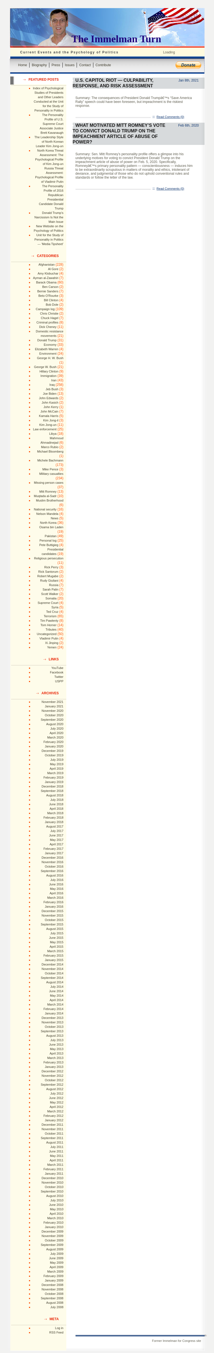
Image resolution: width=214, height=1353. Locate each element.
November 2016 (52, 862)
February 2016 (53, 902)
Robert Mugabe (48, 576)
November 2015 (52, 915)
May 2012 (56, 1102)
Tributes (50, 629)
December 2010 (52, 1178)
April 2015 (57, 946)
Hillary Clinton (49, 371)
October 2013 (54, 1026)
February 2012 (53, 1115)
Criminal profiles (48, 322)
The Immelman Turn (116, 39)
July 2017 (56, 831)
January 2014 (54, 1013)
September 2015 (52, 924)
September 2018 (52, 790)
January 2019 (54, 782)
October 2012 (54, 1080)
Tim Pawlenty (49, 620)
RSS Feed (56, 1332)
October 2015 (54, 920)
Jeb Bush (52, 389)
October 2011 (54, 1133)
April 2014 (57, 1000)
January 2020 (54, 746)
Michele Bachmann (50, 460)
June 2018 (56, 804)
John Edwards (49, 398)
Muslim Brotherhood (49, 500)
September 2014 (52, 977)
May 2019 (56, 764)
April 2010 (57, 1213)
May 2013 (56, 1049)
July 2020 (56, 728)
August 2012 (55, 1089)
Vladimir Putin (49, 638)
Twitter (58, 676)
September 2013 (52, 1031)
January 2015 (54, 960)
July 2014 (56, 986)
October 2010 (54, 1187)
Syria (54, 607)
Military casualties (51, 473)
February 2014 (53, 1009)
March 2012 (55, 1111)
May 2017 (56, 839)
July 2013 (56, 1040)
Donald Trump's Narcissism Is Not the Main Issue (49, 217)
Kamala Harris (49, 416)
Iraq (52, 384)
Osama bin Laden (51, 527)
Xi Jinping (52, 643)
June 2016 (56, 884)
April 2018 (57, 808)
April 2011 (57, 1160)
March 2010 (55, 1218)
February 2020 (53, 742)
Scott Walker (50, 594)
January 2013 (54, 1066)
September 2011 (52, 1138)
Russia (54, 585)
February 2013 (53, 1062)
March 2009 (55, 1271)
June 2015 (56, 937)
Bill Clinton (51, 300)
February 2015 (53, 955)
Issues (70, 65)
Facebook (56, 672)
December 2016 (52, 857)
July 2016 (56, 880)
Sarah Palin (51, 589)
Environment (48, 353)
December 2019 (52, 750)
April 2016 (57, 893)
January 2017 (54, 853)
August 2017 (55, 826)
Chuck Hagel (50, 318)
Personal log (48, 540)
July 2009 (56, 1253)
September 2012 (52, 1084)
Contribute (103, 65)
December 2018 (52, 786)
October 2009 (54, 1240)
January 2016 (54, 906)
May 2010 (56, 1209)
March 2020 (55, 737)
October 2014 (54, 973)
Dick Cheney (47, 327)
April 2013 (57, 1053)
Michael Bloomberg (50, 451)
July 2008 (56, 1307)
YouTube (57, 668)
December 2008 (52, 1285)
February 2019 (53, 777)
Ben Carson (50, 286)
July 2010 (56, 1200)
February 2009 (53, 1276)
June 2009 (56, 1258)
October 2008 (54, 1293)
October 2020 (54, 715)
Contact (85, 65)
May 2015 (56, 942)
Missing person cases (49, 482)
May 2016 (56, 888)
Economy (50, 344)
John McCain (49, 411)
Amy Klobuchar (48, 273)
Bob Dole (52, 304)
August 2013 (55, 1035)
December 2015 (52, 911)
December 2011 (52, 1124)
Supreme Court (48, 602)
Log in (59, 1328)
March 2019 (55, 773)
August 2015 (55, 928)
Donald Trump (47, 340)
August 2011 (55, 1142)
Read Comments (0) (170, 116)
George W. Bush (45, 367)
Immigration (48, 375)
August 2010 (55, 1196)
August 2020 (55, 724)
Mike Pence (50, 469)
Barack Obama (46, 282)
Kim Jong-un (48, 424)
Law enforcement (44, 429)
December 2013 (52, 1017)
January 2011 (54, 1173)
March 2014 (55, 1004)
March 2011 (55, 1164)
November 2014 (52, 969)
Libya (53, 433)
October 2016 (54, 866)
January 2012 (54, 1120)
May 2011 (56, 1155)
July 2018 (56, 799)
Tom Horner (48, 625)
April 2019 (57, 768)
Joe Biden (50, 393)
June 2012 (56, 1098)
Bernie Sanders (48, 291)
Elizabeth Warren (47, 349)
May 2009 (56, 1262)
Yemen (52, 647)
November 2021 (52, 701)
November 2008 (52, 1289)
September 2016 (52, 871)
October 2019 (54, 755)
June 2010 (56, 1204)
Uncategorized (47, 634)
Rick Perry (51, 567)
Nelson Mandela (47, 513)
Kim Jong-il (50, 420)
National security (45, 509)
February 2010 (53, 1222)
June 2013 (56, 1044)
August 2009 (55, 1249)
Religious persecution (48, 558)
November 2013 (52, 1022)
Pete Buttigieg (49, 545)
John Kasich (50, 402)
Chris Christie (49, 313)
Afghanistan (46, 264)
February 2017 (53, 848)
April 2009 (57, 1267)
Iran (54, 380)
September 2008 (52, 1298)
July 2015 (56, 933)
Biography (39, 65)
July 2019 (56, 759)
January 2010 (54, 1227)
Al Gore (53, 269)
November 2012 (52, 1075)
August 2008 (55, 1302)
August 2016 (55, 875)
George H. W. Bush (50, 358)
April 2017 (57, 844)
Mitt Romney (48, 491)
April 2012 (57, 1106)
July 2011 (56, 1147)
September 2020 (52, 719)
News (55, 518)
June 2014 (56, 991)
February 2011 (53, 1169)
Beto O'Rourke (48, 295)
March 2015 (55, 951)
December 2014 (52, 964)
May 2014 (56, 995)
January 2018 (54, 822)
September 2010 (52, 1191)
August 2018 (55, 795)
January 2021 (54, 706)
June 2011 (56, 1151)
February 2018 (53, 817)
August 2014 (55, 982)
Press (56, 65)
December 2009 (52, 1231)
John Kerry (50, 407)
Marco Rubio (49, 447)
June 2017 (56, 835)
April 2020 (57, 733)
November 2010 (52, 1182)
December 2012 (52, 1071)
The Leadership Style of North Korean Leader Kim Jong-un (49, 141)
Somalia (51, 598)
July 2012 (56, 1093)
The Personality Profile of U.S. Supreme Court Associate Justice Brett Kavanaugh (52, 123)
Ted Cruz (52, 611)
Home (22, 65)
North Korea (48, 522)
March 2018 (55, 813)
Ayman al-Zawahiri (46, 278)
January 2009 (54, 1280)
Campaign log (45, 309)
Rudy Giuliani (49, 580)
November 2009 (52, 1236)
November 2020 (52, 710)
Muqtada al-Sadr (45, 496)
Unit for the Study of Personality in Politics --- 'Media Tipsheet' (49, 239)
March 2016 (55, 897)
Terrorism (50, 616)
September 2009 (52, 1244)
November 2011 (52, 1129)
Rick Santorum (48, 571)
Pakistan (51, 536)
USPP (59, 681)
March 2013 (55, 1058)
